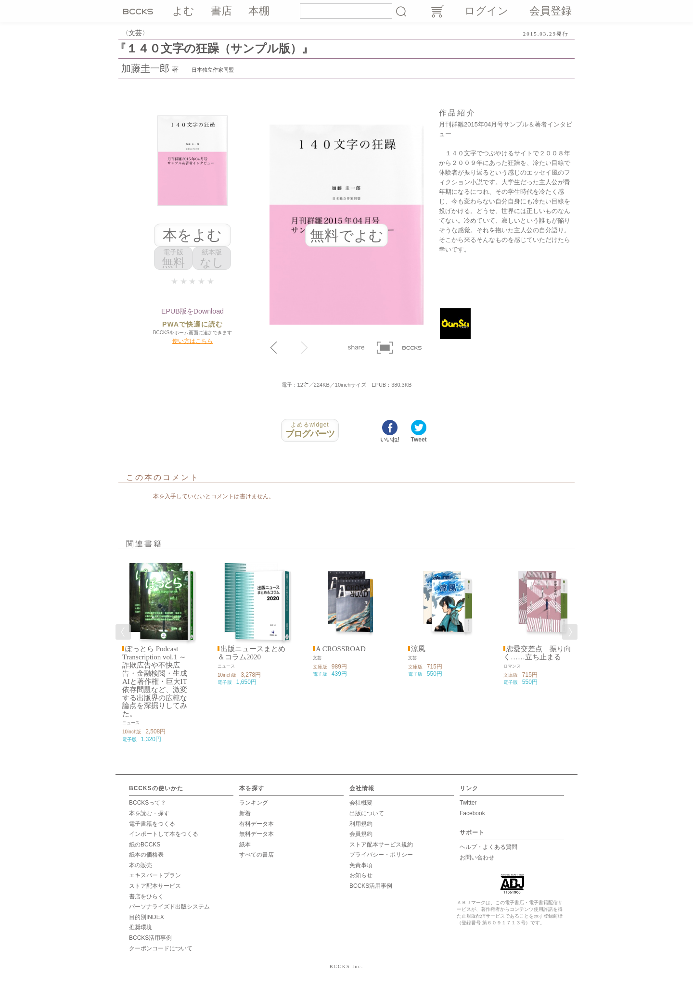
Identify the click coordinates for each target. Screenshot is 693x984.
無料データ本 (256, 833)
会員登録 (550, 11)
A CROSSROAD (341, 648)
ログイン (486, 11)
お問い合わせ (477, 857)
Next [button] (570, 631)
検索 (401, 11)
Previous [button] (123, 631)
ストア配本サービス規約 (381, 844)
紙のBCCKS (144, 844)
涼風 (418, 648)
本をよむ (192, 235)
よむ (183, 11)
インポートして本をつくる (163, 833)
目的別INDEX (146, 916)
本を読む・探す (149, 812)
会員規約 (360, 833)
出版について (366, 812)
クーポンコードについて (160, 948)
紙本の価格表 (146, 854)
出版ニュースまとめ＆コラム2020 (251, 652)
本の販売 (140, 864)
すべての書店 (256, 854)
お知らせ (360, 875)
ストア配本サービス (155, 885)
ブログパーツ (310, 430)
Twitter (468, 802)
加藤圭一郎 (145, 68)
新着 (245, 812)
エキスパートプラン (155, 875)
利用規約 (360, 823)
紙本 (245, 844)
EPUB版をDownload (192, 311)
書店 (221, 11)
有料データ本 (256, 823)
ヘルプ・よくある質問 (488, 846)
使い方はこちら (192, 340)
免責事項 (360, 864)
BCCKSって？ (147, 802)
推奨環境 (140, 926)
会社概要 (360, 802)
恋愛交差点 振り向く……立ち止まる (537, 652)
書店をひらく (146, 896)
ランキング (253, 802)
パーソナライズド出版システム (169, 906)
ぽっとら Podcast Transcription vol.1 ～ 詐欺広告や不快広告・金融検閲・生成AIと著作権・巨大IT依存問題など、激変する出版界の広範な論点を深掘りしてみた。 (154, 681)
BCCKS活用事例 (150, 937)
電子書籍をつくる (152, 823)
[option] (155, 650)
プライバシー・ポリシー (381, 854)
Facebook (472, 812)
